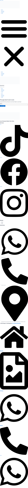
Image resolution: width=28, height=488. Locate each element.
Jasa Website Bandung (16, 323)
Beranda (1, 350)
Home (2, 9)
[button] (14, 42)
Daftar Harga (2, 73)
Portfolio (2, 12)
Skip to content (1, 0)
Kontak (2, 13)
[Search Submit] (1, 106)
